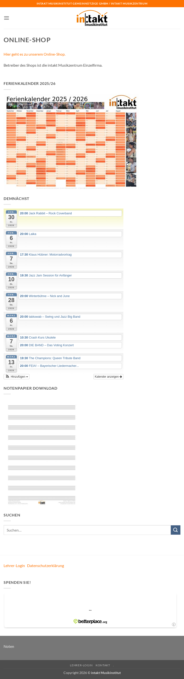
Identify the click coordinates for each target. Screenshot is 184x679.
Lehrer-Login (14, 565)
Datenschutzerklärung (45, 565)
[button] (6, 18)
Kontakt (103, 665)
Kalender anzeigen (108, 376)
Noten (9, 646)
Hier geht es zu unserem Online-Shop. (34, 54)
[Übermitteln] (175, 530)
